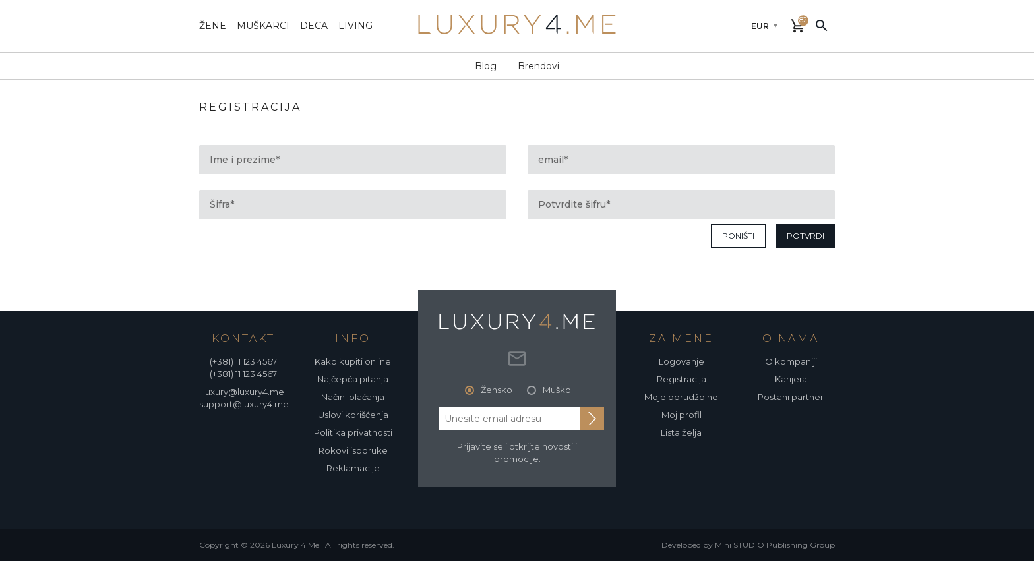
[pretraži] (821, 25)
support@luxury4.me (244, 404)
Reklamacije (353, 468)
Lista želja (681, 432)
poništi (738, 236)
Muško (557, 389)
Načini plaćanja (352, 397)
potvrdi (805, 236)
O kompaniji (791, 361)
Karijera (791, 379)
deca (314, 26)
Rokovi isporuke (353, 450)
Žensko (496, 389)
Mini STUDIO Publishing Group (775, 545)
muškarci (263, 26)
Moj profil (681, 414)
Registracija (681, 379)
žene (212, 26)
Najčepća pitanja (352, 379)
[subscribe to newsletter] (592, 418)
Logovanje (681, 361)
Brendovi (538, 66)
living (355, 26)
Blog (486, 66)
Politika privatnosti (353, 432)
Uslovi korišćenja (353, 414)
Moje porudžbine (681, 397)
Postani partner (791, 397)
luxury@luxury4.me (243, 391)
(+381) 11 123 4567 (243, 361)
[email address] (509, 418)
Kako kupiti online (353, 361)
